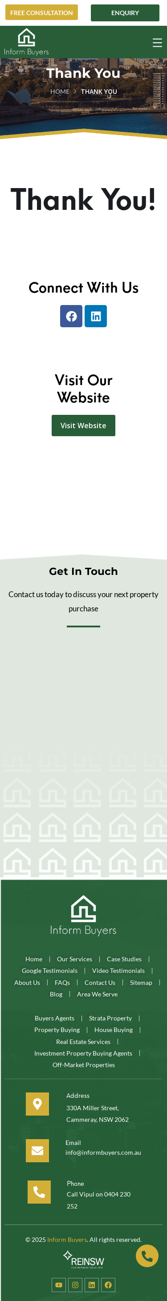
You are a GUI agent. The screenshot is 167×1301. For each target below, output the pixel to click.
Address (78, 1096)
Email (73, 1142)
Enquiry (125, 12)
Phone (75, 1184)
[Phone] (39, 1192)
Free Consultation (41, 12)
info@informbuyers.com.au (103, 1152)
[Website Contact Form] (82, 748)
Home (59, 91)
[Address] (37, 1104)
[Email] (37, 1150)
